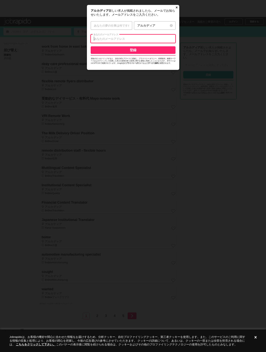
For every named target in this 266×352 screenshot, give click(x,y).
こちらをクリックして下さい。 (35, 344)
